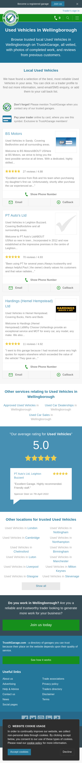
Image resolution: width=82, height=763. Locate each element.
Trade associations (53, 678)
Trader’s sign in (71, 10)
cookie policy (34, 743)
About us (8, 678)
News (6, 699)
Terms (45, 699)
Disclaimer (48, 694)
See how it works (41, 660)
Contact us (9, 694)
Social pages (10, 704)
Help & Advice (11, 689)
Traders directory (52, 689)
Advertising (9, 684)
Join (58, 3)
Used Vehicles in (21, 528)
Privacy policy (50, 684)
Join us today (41, 625)
